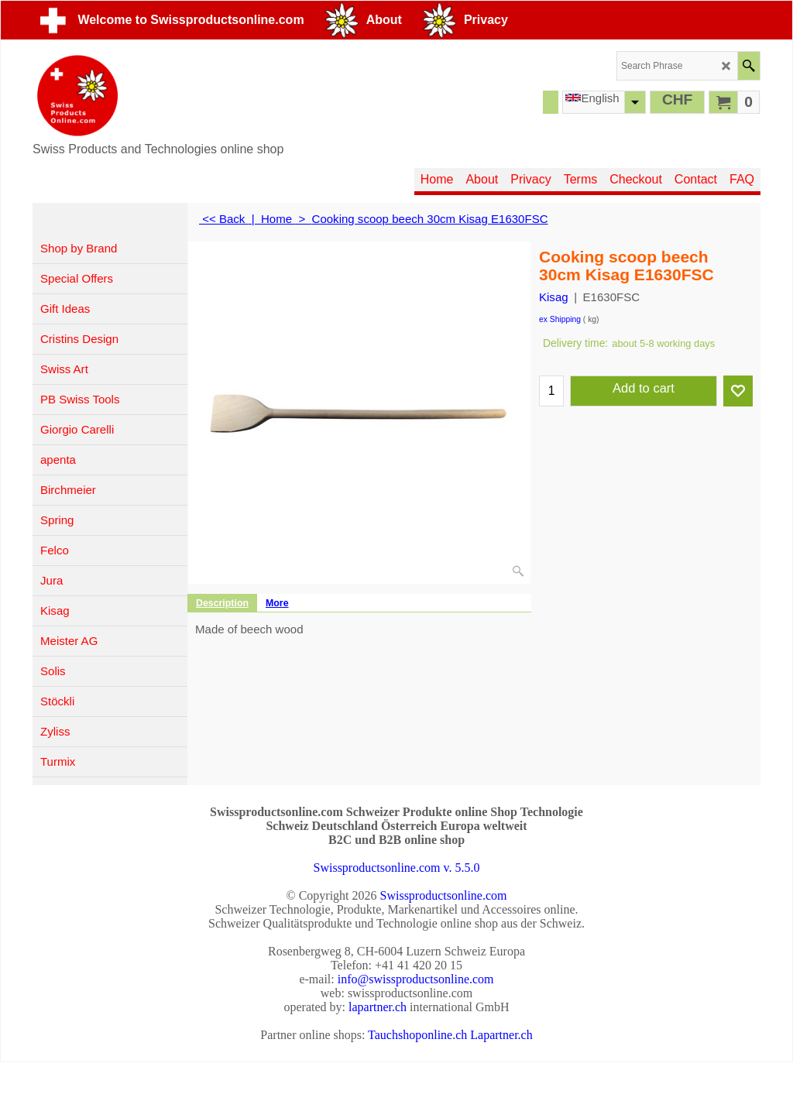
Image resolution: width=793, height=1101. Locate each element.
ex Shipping (560, 319)
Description (222, 603)
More (277, 603)
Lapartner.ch (501, 1034)
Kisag (553, 297)
